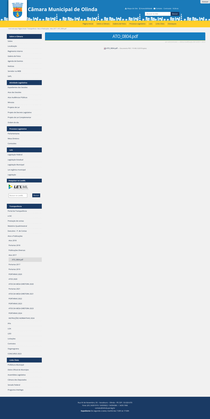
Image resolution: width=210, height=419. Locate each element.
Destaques (172, 24)
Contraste (167, 8)
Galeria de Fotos (119, 24)
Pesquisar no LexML (17, 180)
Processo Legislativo (138, 24)
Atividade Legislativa (18, 82)
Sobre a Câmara (103, 24)
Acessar (205, 1)
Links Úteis (160, 24)
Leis (150, 24)
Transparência (31, 29)
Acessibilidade (146, 8)
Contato (159, 8)
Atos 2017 (53, 29)
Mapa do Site (132, 8)
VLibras (176, 8)
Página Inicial (88, 24)
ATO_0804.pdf (111, 48)
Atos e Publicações (43, 29)
